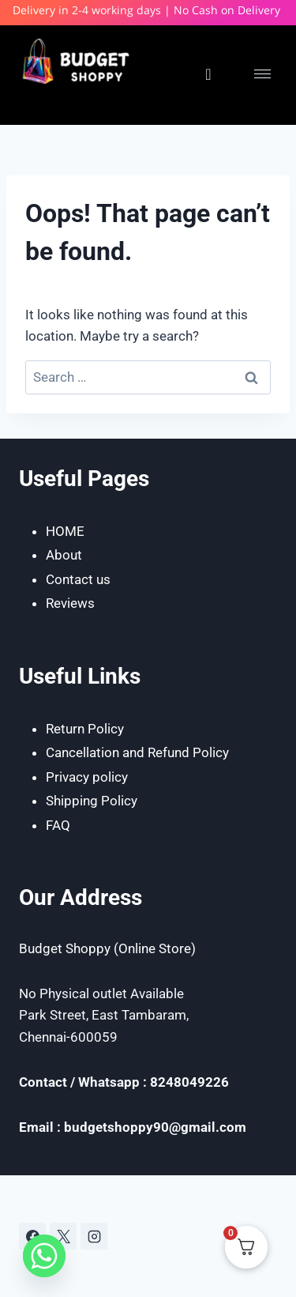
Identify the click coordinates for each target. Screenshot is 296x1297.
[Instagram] (94, 1236)
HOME (65, 531)
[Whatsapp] (44, 1256)
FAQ (58, 825)
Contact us (78, 579)
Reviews (70, 603)
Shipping (73, 801)
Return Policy (85, 729)
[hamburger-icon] (262, 74)
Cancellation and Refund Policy (137, 752)
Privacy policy (87, 777)
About (64, 555)
